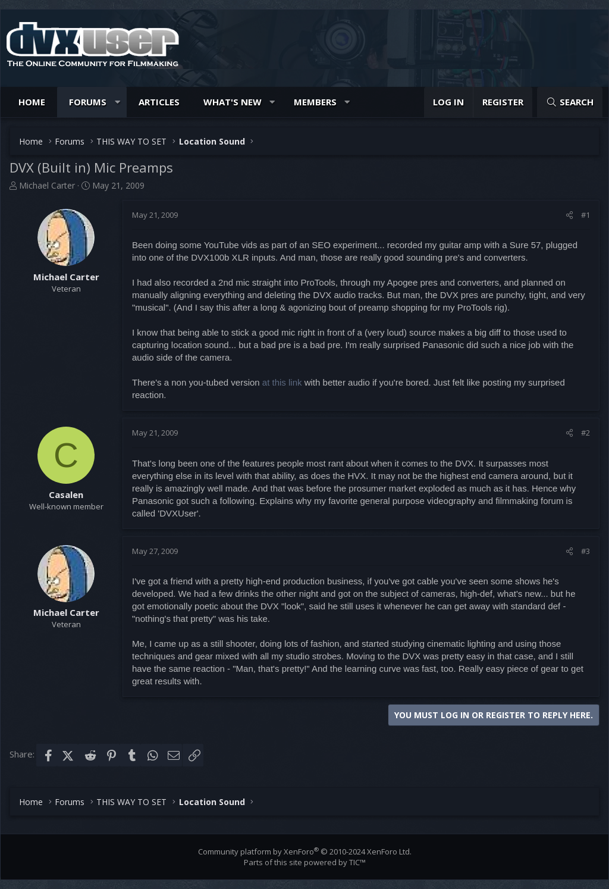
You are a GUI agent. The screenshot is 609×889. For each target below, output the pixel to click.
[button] (117, 102)
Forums (87, 102)
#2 (585, 432)
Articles (159, 102)
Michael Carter (47, 185)
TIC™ (357, 862)
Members (315, 102)
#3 (585, 551)
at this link (282, 382)
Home (31, 102)
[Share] (569, 215)
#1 (585, 214)
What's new (232, 102)
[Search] (569, 102)
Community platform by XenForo (305, 851)
